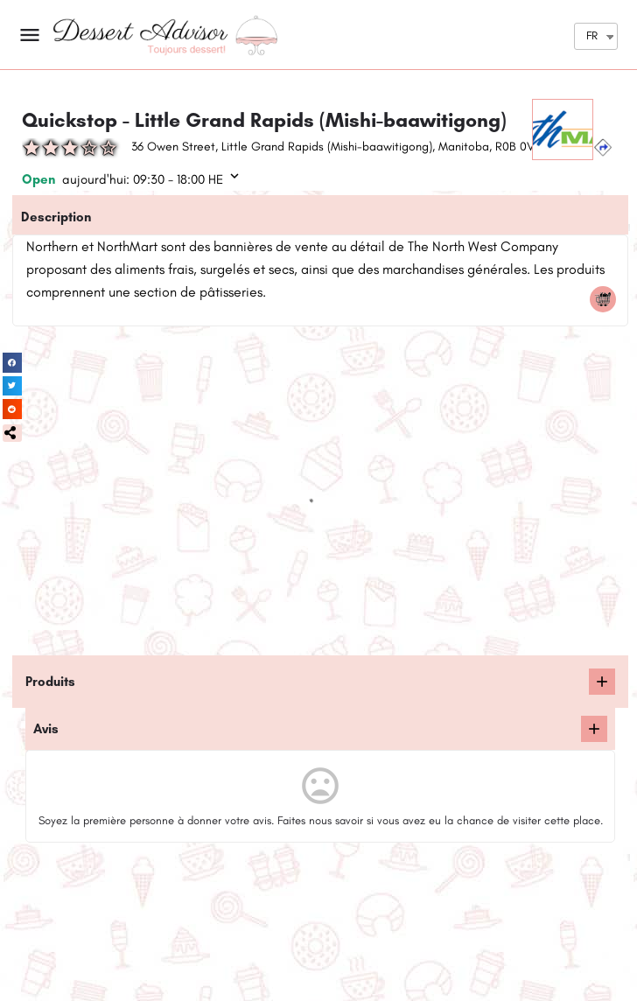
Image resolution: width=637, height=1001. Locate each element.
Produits (50, 682)
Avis (46, 729)
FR (592, 35)
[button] (12, 433)
